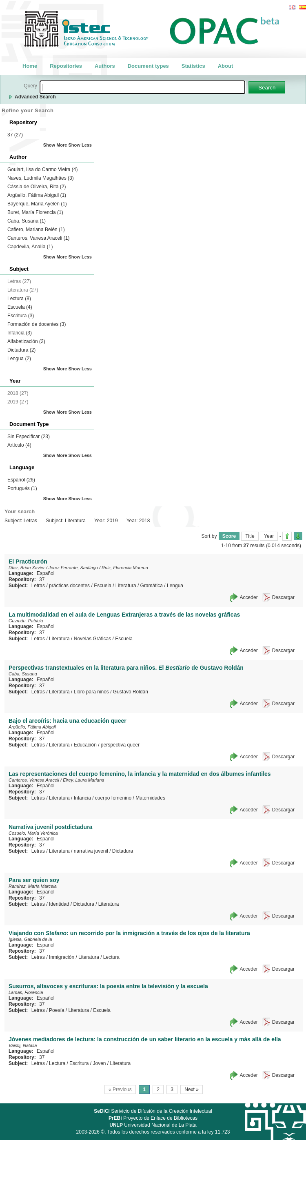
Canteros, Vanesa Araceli (38, 238)
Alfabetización (26, 341)
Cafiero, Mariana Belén (36, 229)
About (225, 66)
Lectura (19, 298)
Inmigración (61, 957)
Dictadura (21, 350)
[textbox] (142, 87)
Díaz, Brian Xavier (27, 567)
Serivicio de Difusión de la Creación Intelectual (153, 1111)
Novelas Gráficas (92, 639)
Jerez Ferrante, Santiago (73, 567)
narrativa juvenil (91, 851)
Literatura (125, 585)
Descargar (283, 597)
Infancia (19, 333)
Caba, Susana (26, 221)
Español (21, 480)
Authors (105, 66)
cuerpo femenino (113, 798)
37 (15, 135)
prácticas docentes (69, 585)
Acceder (249, 597)
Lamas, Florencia (26, 992)
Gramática (151, 585)
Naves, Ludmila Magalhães (40, 178)
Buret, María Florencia (35, 212)
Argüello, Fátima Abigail (36, 195)
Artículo (19, 445)
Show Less (80, 145)
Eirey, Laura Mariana (83, 780)
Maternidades (150, 798)
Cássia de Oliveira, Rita (36, 186)
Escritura (20, 316)
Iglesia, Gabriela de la (30, 939)
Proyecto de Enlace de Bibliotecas (153, 1118)
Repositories (66, 66)
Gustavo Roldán (130, 692)
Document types (148, 66)
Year (269, 536)
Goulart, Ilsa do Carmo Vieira (42, 169)
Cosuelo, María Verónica (33, 833)
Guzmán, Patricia (26, 620)
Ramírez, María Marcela (33, 886)
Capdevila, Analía (30, 247)
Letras (38, 585)
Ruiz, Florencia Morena (125, 567)
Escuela (19, 307)
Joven (99, 1063)
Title (249, 536)
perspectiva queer (120, 745)
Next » (191, 1089)
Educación (85, 745)
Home (29, 66)
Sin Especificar (28, 436)
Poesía (56, 1010)
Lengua (19, 358)
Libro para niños (91, 692)
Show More (55, 145)
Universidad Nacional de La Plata (152, 1125)
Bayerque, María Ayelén (37, 204)
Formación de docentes (36, 324)
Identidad (59, 904)
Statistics (193, 66)
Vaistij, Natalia (23, 1045)
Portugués (22, 488)
